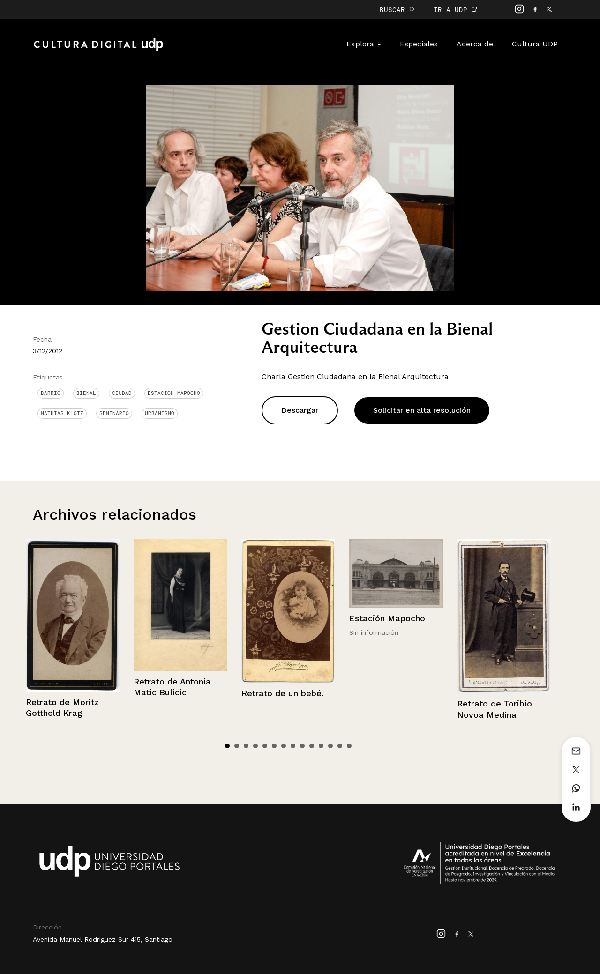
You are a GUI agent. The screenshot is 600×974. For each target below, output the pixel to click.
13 (340, 746)
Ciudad (122, 393)
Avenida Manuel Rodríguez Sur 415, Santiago (102, 939)
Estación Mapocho (174, 393)
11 (321, 746)
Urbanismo (159, 413)
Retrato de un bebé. (282, 693)
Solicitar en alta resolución (422, 410)
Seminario (114, 413)
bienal (86, 393)
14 (349, 746)
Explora (363, 43)
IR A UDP (455, 10)
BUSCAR (397, 10)
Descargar (299, 410)
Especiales (419, 43)
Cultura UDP (535, 43)
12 (330, 746)
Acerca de (475, 43)
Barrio (50, 393)
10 (311, 746)
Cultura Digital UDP (98, 49)
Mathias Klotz (62, 413)
